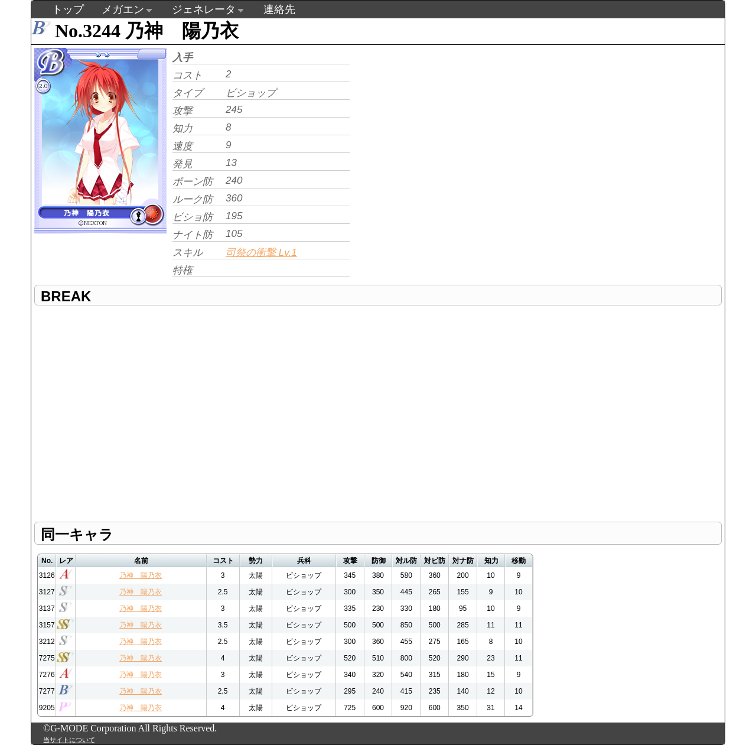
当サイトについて (69, 739)
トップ (68, 9)
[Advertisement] (452, 127)
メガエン (123, 9)
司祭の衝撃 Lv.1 (261, 252)
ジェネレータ (204, 9)
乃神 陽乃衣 (140, 575)
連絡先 (279, 9)
